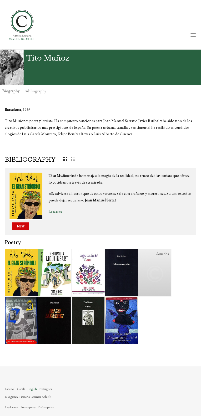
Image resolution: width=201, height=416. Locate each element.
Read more (55, 212)
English (32, 389)
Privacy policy (27, 407)
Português (45, 389)
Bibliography (35, 90)
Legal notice (11, 407)
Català (21, 389)
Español (10, 389)
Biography (10, 90)
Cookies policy (46, 407)
